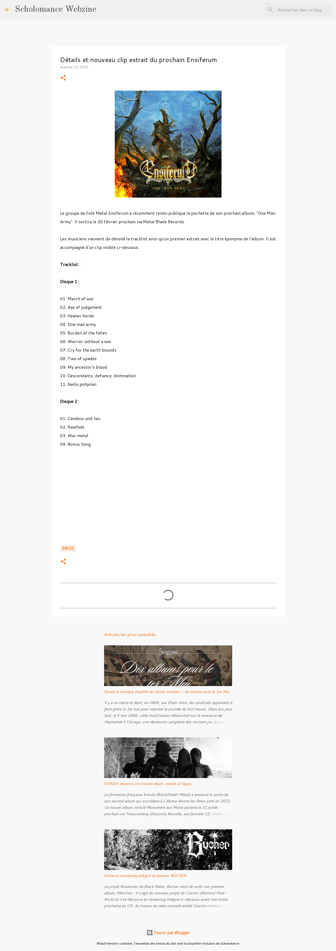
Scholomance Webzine (55, 9)
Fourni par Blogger (168, 932)
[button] (63, 78)
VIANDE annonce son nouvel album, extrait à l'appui (147, 783)
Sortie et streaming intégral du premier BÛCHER (145, 875)
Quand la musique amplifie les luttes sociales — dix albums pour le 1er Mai (166, 691)
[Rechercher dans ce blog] (304, 9)
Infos (68, 548)
